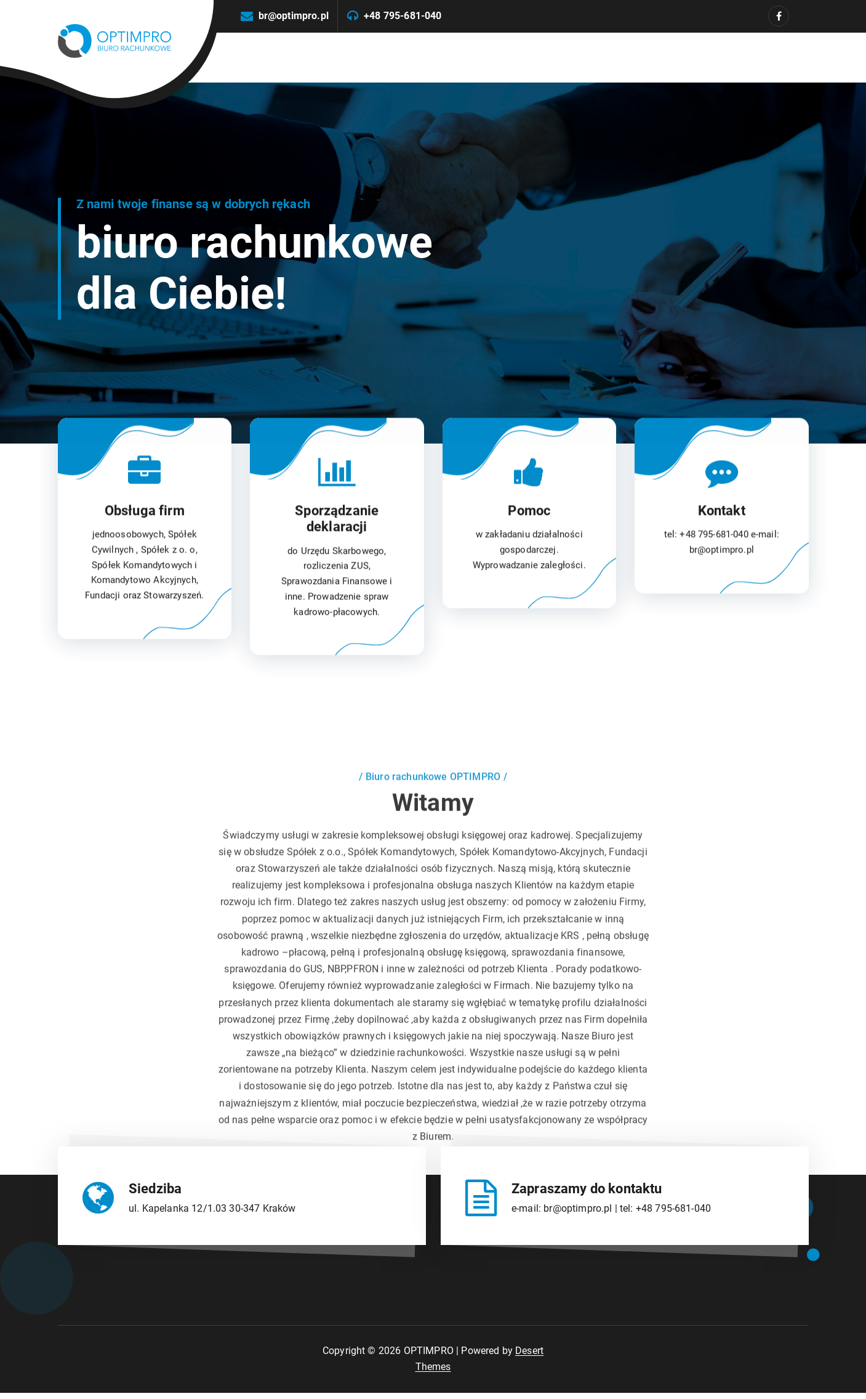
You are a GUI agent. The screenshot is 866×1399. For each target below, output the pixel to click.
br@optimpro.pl (294, 16)
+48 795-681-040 (402, 16)
